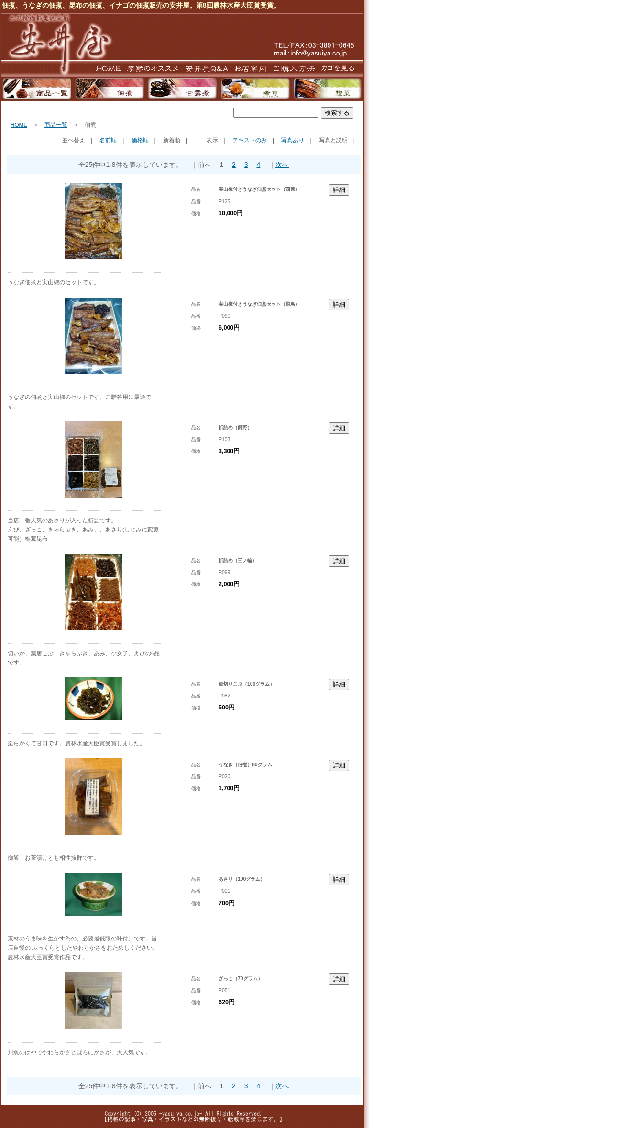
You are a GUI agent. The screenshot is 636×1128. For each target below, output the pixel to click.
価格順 (140, 140)
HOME (19, 125)
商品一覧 (55, 125)
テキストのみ (249, 140)
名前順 (108, 140)
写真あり (292, 140)
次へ (282, 164)
